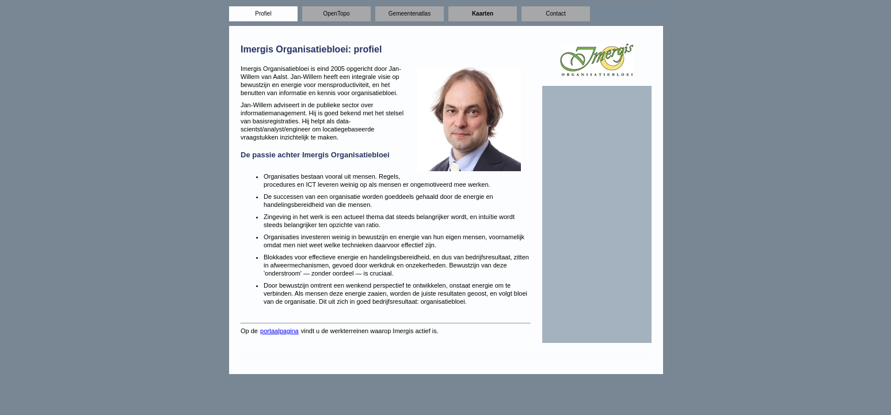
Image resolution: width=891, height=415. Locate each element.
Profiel (263, 13)
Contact (555, 13)
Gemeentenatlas (410, 13)
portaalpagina (279, 330)
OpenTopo (336, 13)
